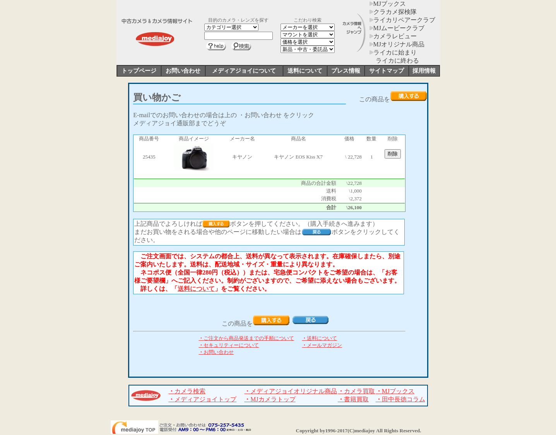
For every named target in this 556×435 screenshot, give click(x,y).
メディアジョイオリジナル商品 (290, 391)
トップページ (138, 71)
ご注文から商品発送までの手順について (246, 338)
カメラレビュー (393, 36)
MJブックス (388, 3)
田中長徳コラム (400, 399)
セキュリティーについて (228, 345)
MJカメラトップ (269, 399)
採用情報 (424, 71)
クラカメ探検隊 (393, 12)
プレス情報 (345, 71)
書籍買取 (353, 399)
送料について (304, 71)
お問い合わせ (183, 71)
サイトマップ (386, 71)
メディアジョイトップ (202, 399)
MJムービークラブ (397, 28)
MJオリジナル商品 (397, 44)
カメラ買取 (356, 391)
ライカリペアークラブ (402, 20)
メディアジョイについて (244, 71)
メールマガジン (322, 345)
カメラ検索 (186, 391)
